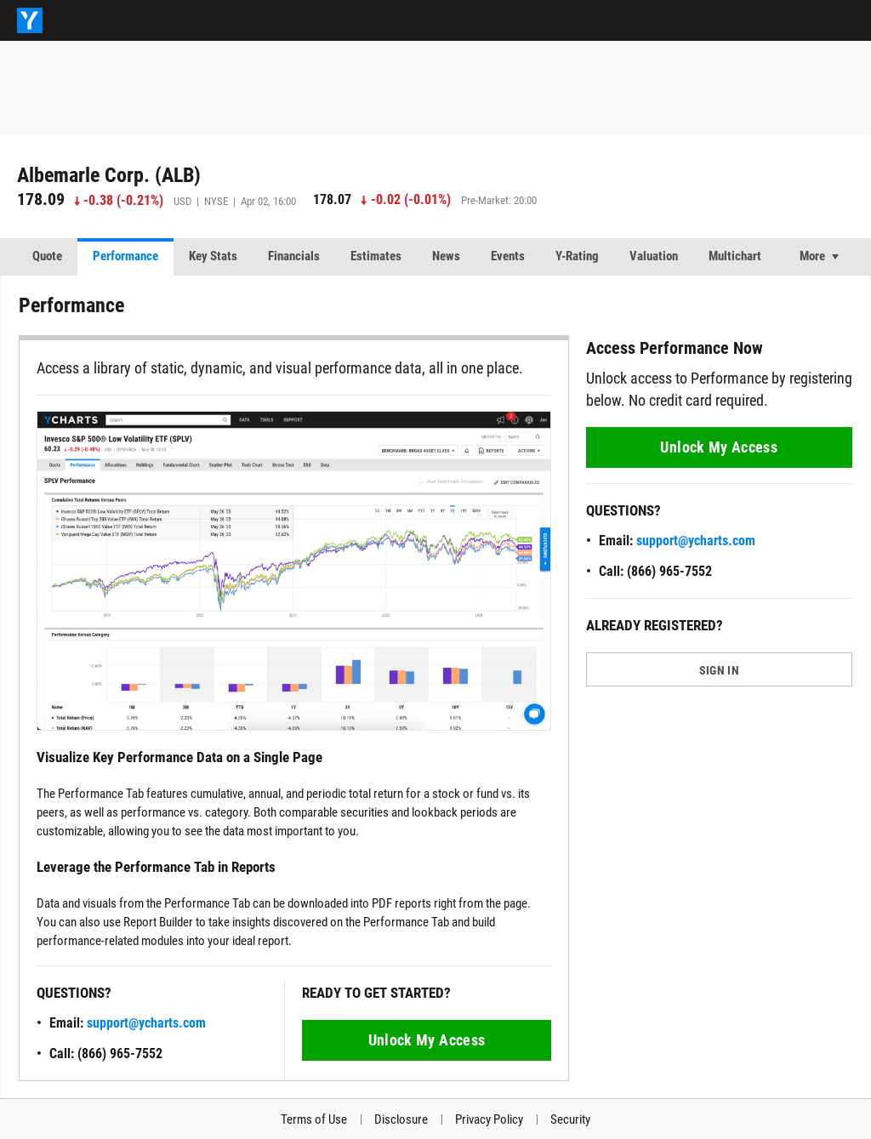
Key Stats (213, 256)
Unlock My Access (427, 1040)
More (812, 256)
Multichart (735, 256)
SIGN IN (719, 670)
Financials (294, 256)
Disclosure (401, 1119)
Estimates (375, 256)
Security (570, 1119)
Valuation (653, 256)
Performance (125, 256)
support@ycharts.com (146, 1023)
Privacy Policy (489, 1119)
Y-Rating (577, 256)
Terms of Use (314, 1119)
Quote (47, 256)
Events (508, 256)
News (446, 256)
